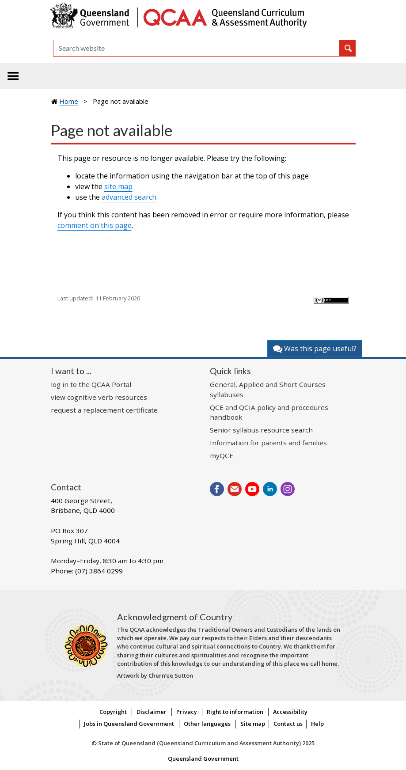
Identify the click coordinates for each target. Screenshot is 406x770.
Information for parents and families (268, 442)
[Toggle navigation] (13, 76)
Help (317, 724)
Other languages (207, 724)
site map (118, 186)
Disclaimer (152, 712)
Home (68, 101)
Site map (252, 724)
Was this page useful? (315, 348)
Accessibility (290, 712)
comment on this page (94, 225)
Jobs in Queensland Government (129, 724)
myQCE (221, 455)
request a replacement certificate (104, 410)
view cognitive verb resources (99, 397)
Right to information (235, 712)
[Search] (196, 48)
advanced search (129, 197)
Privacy (186, 712)
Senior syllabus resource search (261, 429)
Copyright (113, 712)
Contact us (288, 724)
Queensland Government (203, 758)
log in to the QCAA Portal (91, 384)
